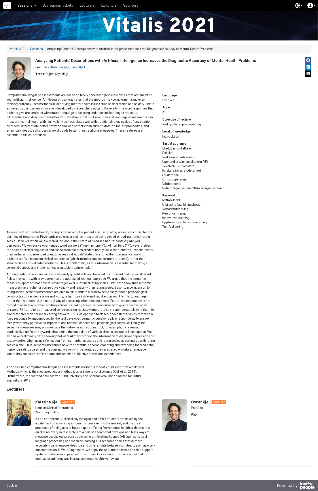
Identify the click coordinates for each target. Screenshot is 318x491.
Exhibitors (109, 5)
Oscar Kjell (77, 67)
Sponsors (130, 5)
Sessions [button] (26, 5)
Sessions (36, 49)
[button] (299, 5)
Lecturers (87, 5)
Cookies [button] (12, 485)
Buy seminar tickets (58, 5)
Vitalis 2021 (18, 49)
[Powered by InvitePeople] (295, 486)
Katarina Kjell (60, 67)
